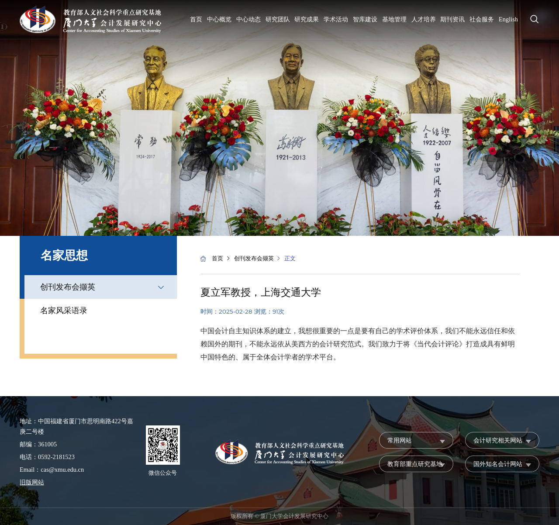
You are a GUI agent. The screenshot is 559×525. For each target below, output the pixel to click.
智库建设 (365, 19)
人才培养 (423, 19)
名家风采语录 (63, 310)
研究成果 (306, 19)
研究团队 (278, 19)
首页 (196, 19)
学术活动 (336, 19)
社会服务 (481, 19)
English (508, 19)
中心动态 (248, 19)
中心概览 (219, 19)
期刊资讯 (452, 19)
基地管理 (394, 19)
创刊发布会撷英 (67, 287)
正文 (290, 259)
